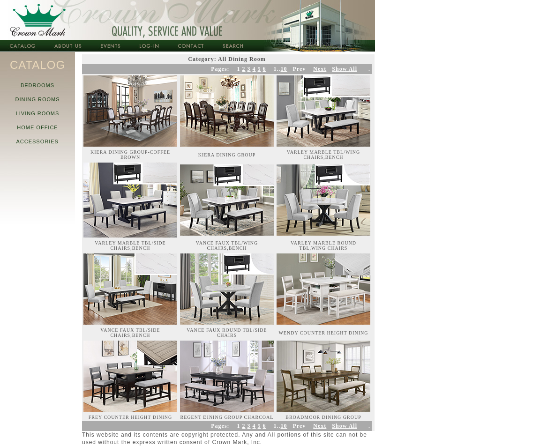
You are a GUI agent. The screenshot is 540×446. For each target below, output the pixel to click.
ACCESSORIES (37, 141)
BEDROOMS (37, 85)
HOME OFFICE (37, 127)
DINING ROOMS (37, 99)
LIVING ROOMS (37, 113)
